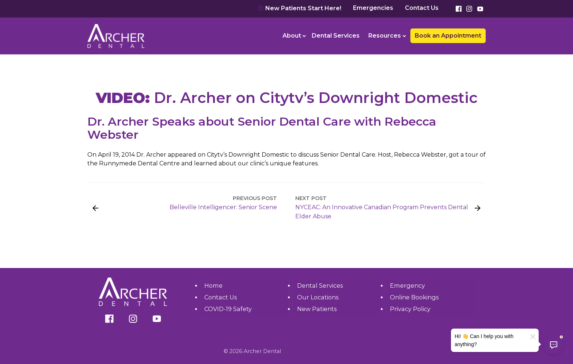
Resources (384, 35)
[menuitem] (293, 35)
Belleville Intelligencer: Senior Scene (223, 207)
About (291, 35)
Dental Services (336, 35)
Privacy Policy (410, 308)
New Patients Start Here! (299, 8)
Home (213, 285)
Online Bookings (414, 297)
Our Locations (317, 297)
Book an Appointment (448, 35)
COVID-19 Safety (227, 308)
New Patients (316, 308)
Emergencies (373, 8)
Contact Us (422, 8)
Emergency (407, 285)
